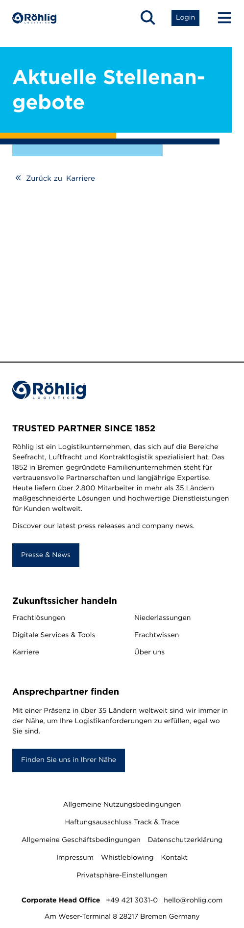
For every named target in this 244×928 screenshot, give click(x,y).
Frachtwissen (156, 635)
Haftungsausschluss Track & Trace (122, 822)
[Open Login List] (185, 17)
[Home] (34, 18)
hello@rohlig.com (193, 900)
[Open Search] (148, 17)
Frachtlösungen (38, 618)
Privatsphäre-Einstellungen (122, 875)
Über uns (149, 652)
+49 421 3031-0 (132, 900)
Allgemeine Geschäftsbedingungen (81, 840)
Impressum (75, 858)
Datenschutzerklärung (185, 840)
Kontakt (174, 858)
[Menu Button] (220, 17)
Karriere (25, 652)
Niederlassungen (162, 618)
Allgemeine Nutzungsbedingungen (122, 805)
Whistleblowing (127, 858)
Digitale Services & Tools (54, 635)
